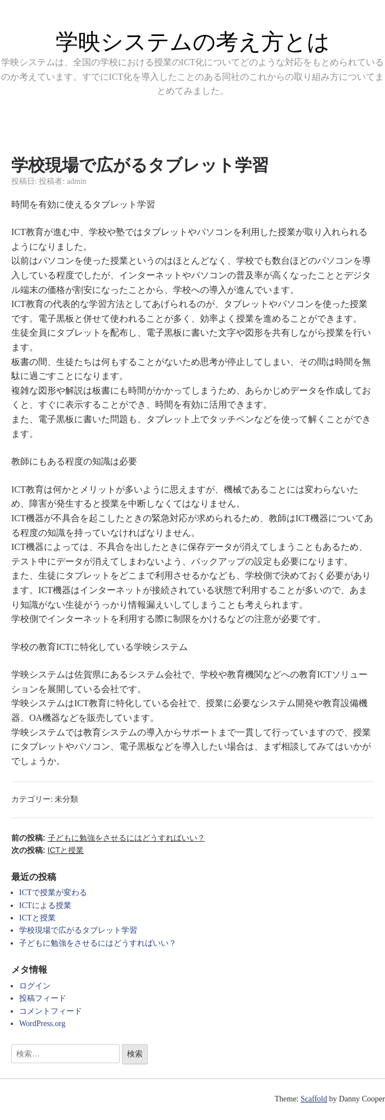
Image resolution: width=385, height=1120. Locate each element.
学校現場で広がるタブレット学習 (78, 930)
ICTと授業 (37, 918)
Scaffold (314, 1099)
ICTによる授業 (45, 905)
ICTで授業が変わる (53, 892)
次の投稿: (47, 850)
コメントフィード (50, 1011)
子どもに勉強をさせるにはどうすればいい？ (97, 943)
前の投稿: (108, 837)
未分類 (66, 799)
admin (77, 181)
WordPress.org (42, 1023)
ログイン (35, 986)
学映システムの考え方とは (193, 41)
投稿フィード (42, 998)
